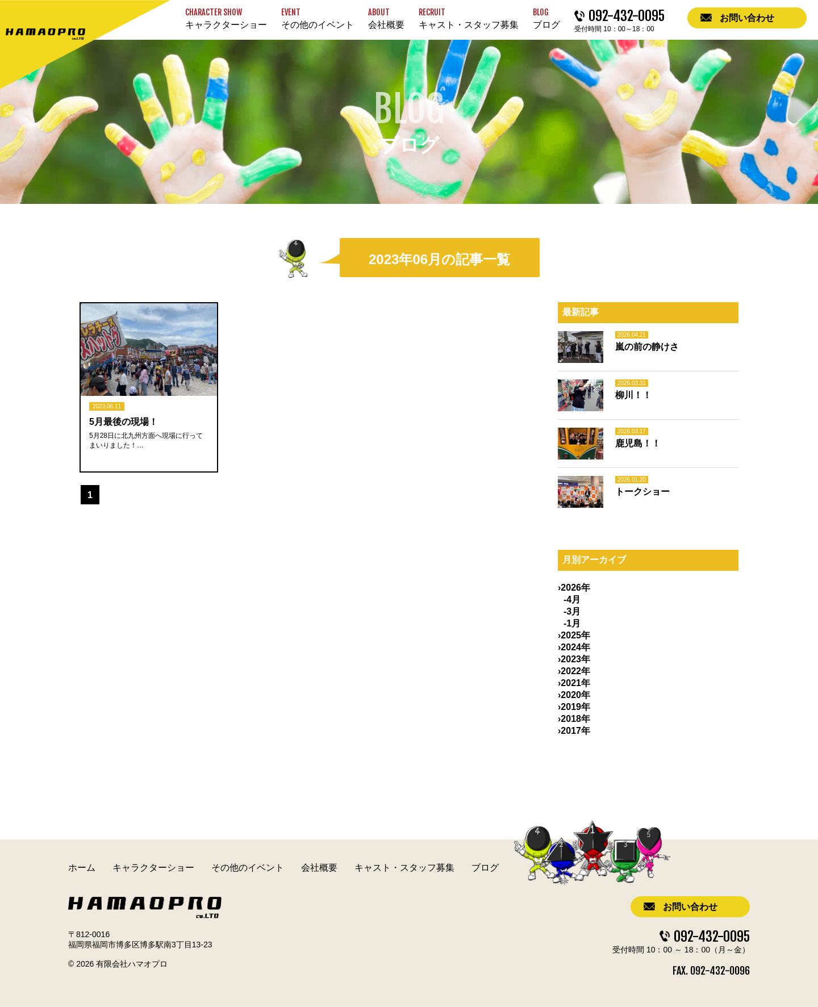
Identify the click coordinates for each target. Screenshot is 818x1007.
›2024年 (574, 647)
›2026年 (574, 587)
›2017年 (574, 731)
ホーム (81, 867)
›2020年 (574, 695)
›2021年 (574, 683)
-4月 (572, 599)
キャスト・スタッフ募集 (404, 867)
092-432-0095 (712, 934)
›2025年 (574, 635)
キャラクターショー (153, 867)
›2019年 (574, 707)
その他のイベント (247, 867)
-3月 (572, 611)
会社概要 (319, 867)
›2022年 (574, 671)
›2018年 (574, 719)
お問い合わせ (690, 907)
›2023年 (574, 659)
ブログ (485, 867)
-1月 (572, 623)
